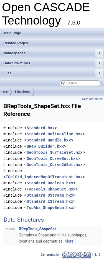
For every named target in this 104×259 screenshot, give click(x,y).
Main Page (12, 33)
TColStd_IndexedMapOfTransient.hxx (44, 177)
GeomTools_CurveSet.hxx (52, 158)
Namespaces (53, 53)
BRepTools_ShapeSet (37, 229)
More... (71, 241)
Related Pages (15, 43)
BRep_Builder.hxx (45, 146)
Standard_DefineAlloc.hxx (55, 134)
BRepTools (23, 91)
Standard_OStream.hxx (50, 195)
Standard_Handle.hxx (49, 140)
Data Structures (53, 63)
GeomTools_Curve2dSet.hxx (55, 164)
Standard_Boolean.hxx (50, 183)
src (5, 91)
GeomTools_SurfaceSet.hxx (55, 152)
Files (53, 73)
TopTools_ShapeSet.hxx (51, 189)
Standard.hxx (41, 128)
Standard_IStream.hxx (50, 201)
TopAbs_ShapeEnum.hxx (50, 207)
